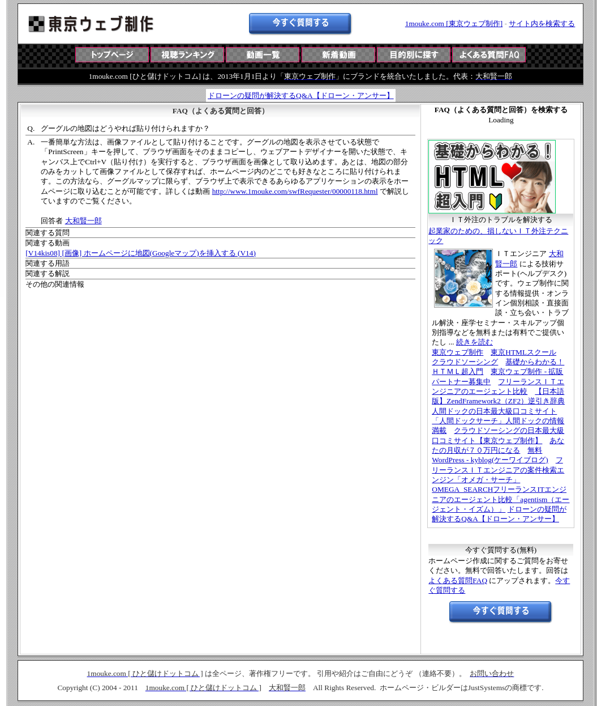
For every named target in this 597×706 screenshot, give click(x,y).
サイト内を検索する (542, 23)
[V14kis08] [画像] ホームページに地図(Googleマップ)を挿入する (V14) (140, 253)
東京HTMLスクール (523, 352)
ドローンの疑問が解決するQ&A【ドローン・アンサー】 (301, 95)
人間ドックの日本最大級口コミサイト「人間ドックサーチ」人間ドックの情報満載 (498, 421)
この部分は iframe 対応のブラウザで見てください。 (300, 64)
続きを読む (474, 342)
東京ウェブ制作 (457, 352)
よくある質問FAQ (457, 580)
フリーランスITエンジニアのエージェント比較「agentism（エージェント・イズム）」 (500, 499)
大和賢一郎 (83, 220)
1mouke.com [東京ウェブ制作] (453, 23)
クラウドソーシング (465, 362)
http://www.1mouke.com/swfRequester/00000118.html (295, 191)
